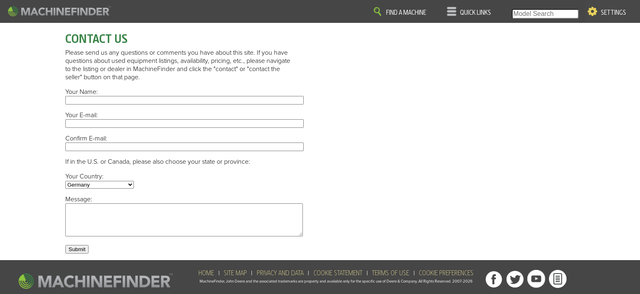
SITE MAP (235, 279)
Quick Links (475, 12)
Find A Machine (406, 12)
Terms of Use (390, 279)
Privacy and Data (280, 279)
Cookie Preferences (446, 279)
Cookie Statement (337, 279)
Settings (613, 12)
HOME (206, 279)
